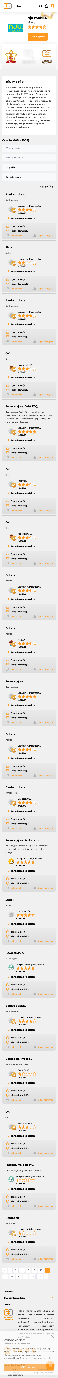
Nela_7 (21, 639)
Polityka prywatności (43, 1372)
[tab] (29, 1292)
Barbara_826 (24, 798)
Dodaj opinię (38, 36)
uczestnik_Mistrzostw (29, 206)
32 (32, 1276)
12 (5, 1276)
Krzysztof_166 (25, 365)
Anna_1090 (23, 1070)
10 (41, 1270)
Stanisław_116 (23, 911)
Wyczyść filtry (46, 187)
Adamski (22, 480)
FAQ (15, 1369)
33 (39, 1276)
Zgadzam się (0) (18, 226)
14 (19, 1276)
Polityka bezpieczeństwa (15, 1373)
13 (12, 1276)
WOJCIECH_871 (26, 1123)
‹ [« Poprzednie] (4, 1270)
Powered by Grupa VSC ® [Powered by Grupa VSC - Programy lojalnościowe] (15, 1365)
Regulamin (43, 1369)
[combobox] (29, 148)
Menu (19, 6)
